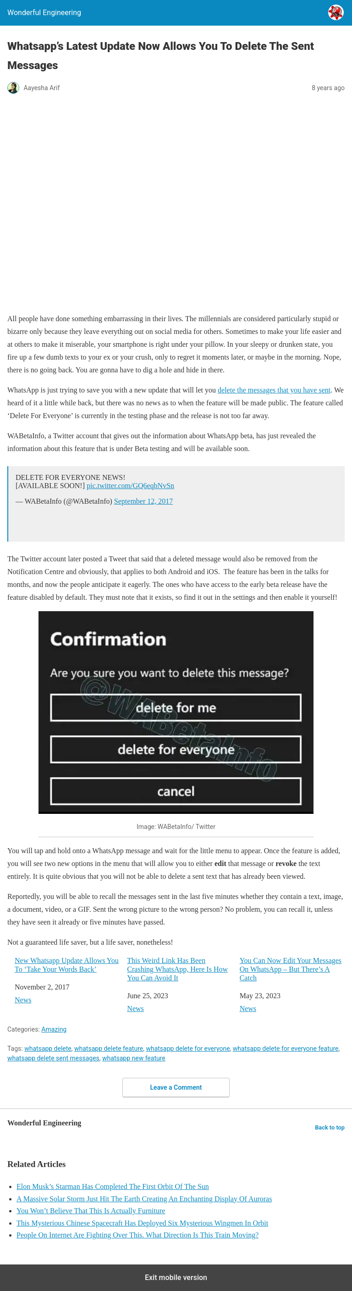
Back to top (330, 1127)
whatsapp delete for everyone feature (286, 1048)
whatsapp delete (48, 1048)
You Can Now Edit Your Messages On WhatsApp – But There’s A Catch (290, 969)
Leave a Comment (176, 1087)
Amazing (53, 1029)
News (23, 1000)
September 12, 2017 (143, 501)
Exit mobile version (176, 1277)
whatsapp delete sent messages (53, 1058)
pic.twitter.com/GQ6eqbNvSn (130, 486)
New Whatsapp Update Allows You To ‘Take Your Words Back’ (67, 965)
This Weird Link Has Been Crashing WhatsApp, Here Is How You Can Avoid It (177, 969)
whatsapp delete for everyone (188, 1048)
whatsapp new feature (133, 1058)
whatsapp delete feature (108, 1048)
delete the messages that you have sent (274, 390)
